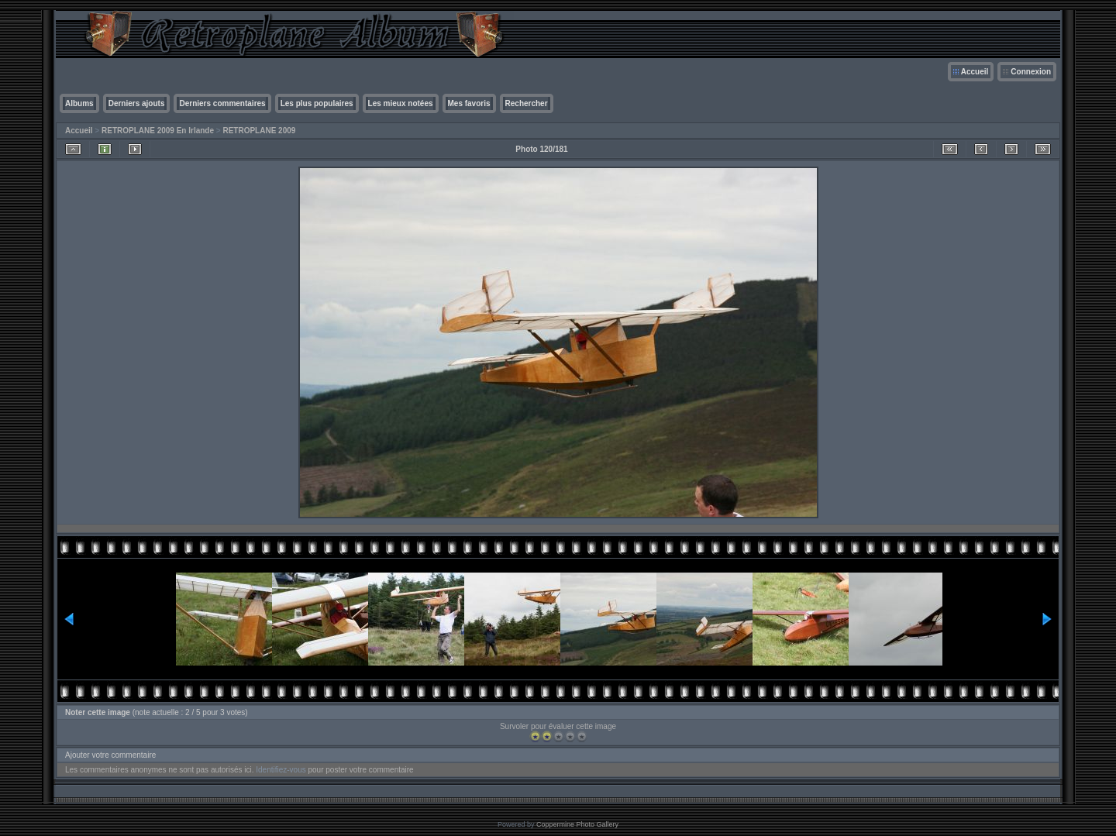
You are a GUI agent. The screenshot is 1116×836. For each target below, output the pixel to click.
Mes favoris (469, 103)
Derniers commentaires (222, 103)
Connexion (1031, 71)
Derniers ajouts (136, 103)
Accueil (975, 71)
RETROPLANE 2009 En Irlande (158, 130)
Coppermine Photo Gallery (577, 824)
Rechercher (526, 103)
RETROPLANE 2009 (258, 130)
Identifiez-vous (280, 769)
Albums (79, 103)
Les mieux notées (400, 103)
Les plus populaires (317, 103)
